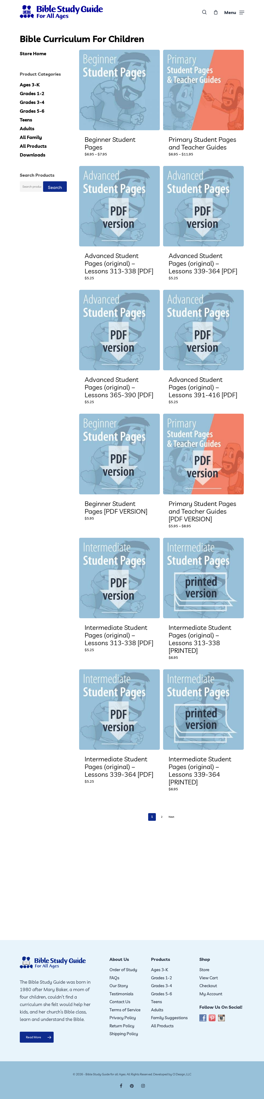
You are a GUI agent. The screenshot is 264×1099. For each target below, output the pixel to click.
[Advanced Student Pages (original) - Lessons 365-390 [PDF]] (119, 330)
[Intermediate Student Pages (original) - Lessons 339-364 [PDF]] (119, 709)
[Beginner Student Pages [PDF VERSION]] (119, 454)
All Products (33, 146)
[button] (234, 12)
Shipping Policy (123, 1033)
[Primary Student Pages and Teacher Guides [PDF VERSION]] (203, 454)
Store (204, 969)
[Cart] (215, 12)
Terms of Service (124, 1009)
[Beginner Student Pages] (119, 90)
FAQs (114, 977)
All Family (31, 137)
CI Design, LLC (182, 1074)
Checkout (208, 985)
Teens (26, 120)
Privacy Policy (122, 1017)
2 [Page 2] (161, 816)
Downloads (32, 155)
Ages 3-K (30, 84)
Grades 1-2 (32, 93)
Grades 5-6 (32, 111)
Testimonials (121, 993)
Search (55, 187)
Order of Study (123, 969)
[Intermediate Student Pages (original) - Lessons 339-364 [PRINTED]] (203, 709)
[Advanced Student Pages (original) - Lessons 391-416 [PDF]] (203, 330)
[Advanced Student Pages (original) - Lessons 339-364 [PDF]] (203, 206)
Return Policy (121, 1025)
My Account (210, 993)
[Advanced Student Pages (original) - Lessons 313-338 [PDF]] (119, 206)
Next (171, 816)
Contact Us (119, 1001)
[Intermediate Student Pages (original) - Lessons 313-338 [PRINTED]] (203, 578)
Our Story (118, 985)
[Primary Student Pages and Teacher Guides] (203, 90)
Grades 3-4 (32, 102)
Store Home (33, 53)
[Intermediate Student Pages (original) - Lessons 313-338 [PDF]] (119, 578)
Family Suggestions (169, 1017)
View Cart (208, 977)
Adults (27, 128)
